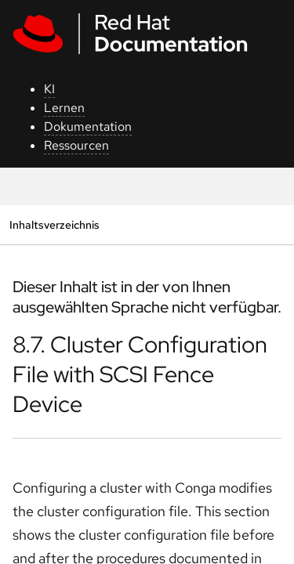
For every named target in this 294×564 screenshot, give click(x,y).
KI (49, 89)
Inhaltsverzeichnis (54, 224)
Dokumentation (88, 126)
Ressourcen (76, 145)
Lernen (64, 107)
